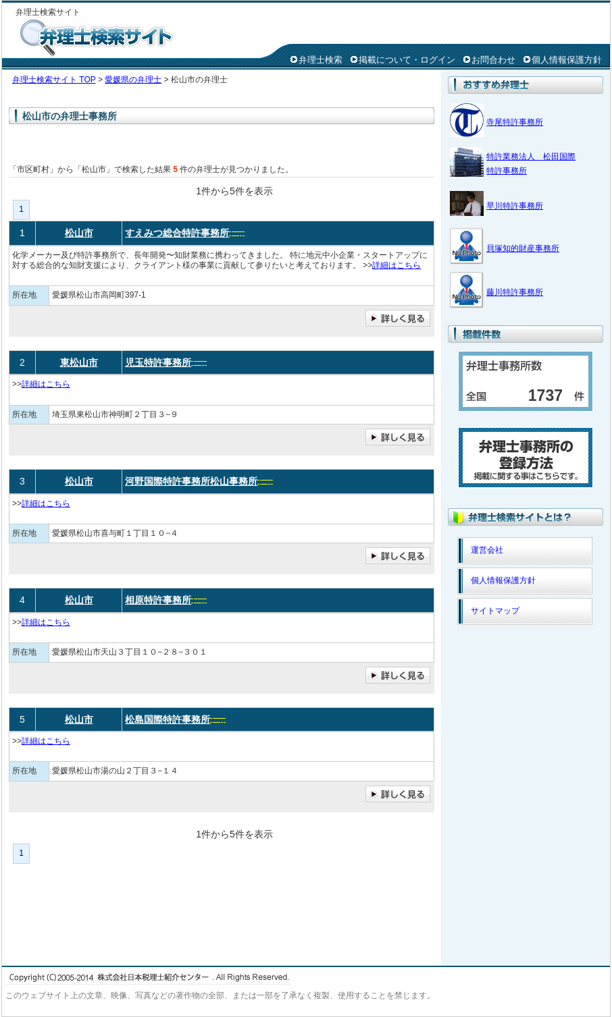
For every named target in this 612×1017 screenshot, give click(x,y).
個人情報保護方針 (567, 60)
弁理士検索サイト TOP (54, 79)
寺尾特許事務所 (514, 122)
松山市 (79, 232)
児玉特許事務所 (158, 362)
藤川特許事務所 (514, 292)
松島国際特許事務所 (167, 719)
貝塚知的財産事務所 (522, 248)
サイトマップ (495, 610)
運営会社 (487, 550)
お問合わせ (493, 60)
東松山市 (79, 362)
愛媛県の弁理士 (133, 79)
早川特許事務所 (514, 206)
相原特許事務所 (158, 600)
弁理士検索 (320, 60)
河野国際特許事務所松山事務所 (191, 481)
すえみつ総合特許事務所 (177, 232)
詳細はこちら (396, 265)
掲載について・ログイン (407, 60)
